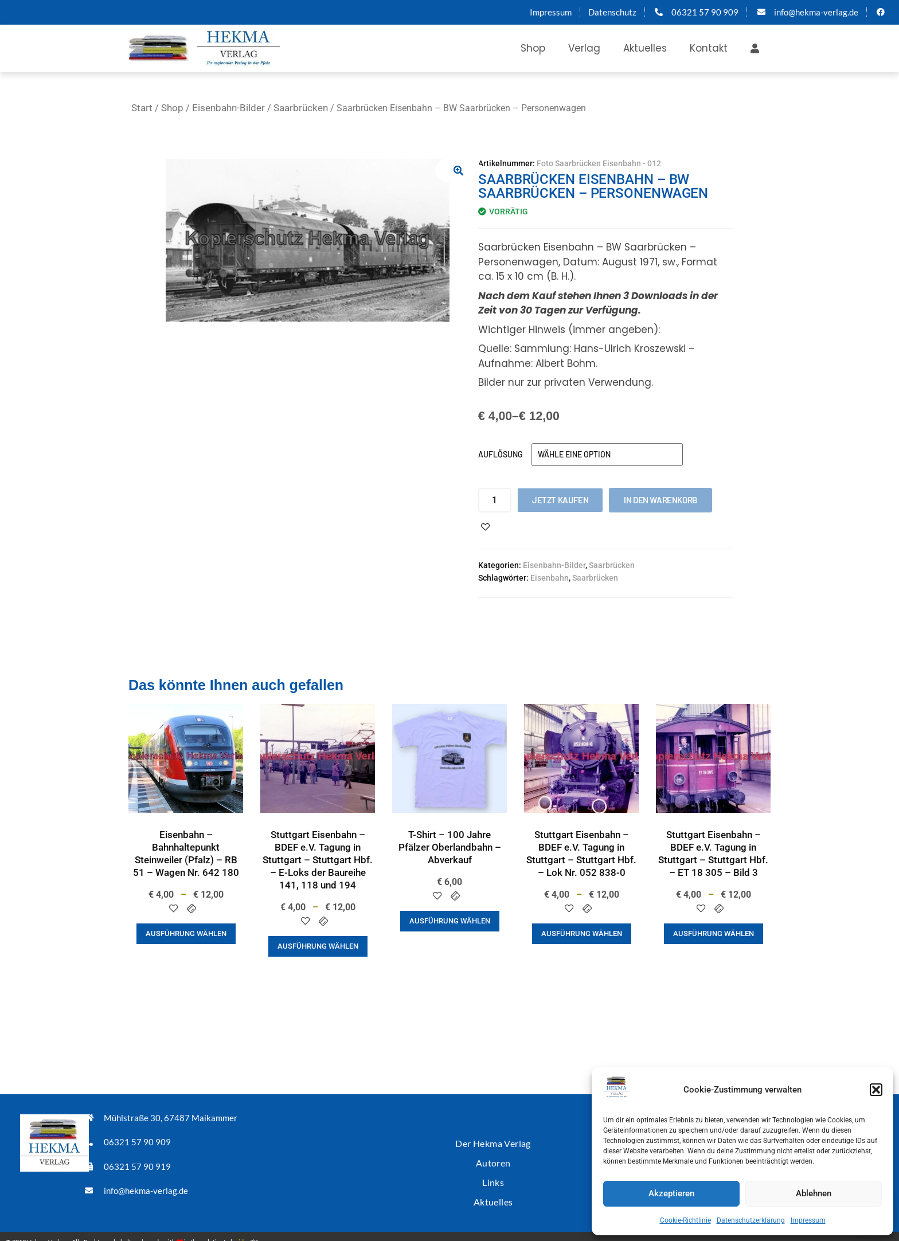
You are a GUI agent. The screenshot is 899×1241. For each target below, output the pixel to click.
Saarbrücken (300, 107)
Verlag (584, 48)
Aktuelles (645, 48)
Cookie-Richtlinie (685, 1220)
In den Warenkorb (660, 500)
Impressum (808, 1220)
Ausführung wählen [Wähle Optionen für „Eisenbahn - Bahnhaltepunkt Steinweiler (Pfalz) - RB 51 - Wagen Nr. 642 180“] (186, 933)
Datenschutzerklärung (751, 1220)
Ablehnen (813, 1193)
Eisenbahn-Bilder (228, 107)
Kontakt (709, 48)
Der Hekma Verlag (493, 1140)
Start (142, 107)
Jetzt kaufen (560, 500)
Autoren (493, 1157)
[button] (876, 1089)
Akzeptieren (671, 1193)
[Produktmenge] (494, 500)
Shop (533, 48)
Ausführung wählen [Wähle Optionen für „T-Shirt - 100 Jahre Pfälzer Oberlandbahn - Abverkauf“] (449, 921)
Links (493, 1174)
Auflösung (500, 454)
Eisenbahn (549, 577)
